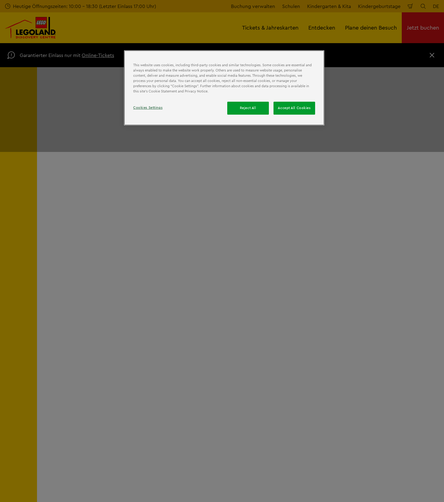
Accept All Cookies (294, 108)
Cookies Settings (147, 107)
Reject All (248, 108)
